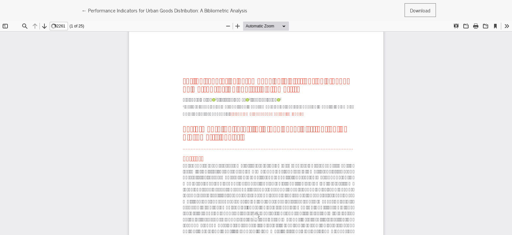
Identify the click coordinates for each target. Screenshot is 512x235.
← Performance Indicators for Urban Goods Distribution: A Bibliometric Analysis (164, 10)
